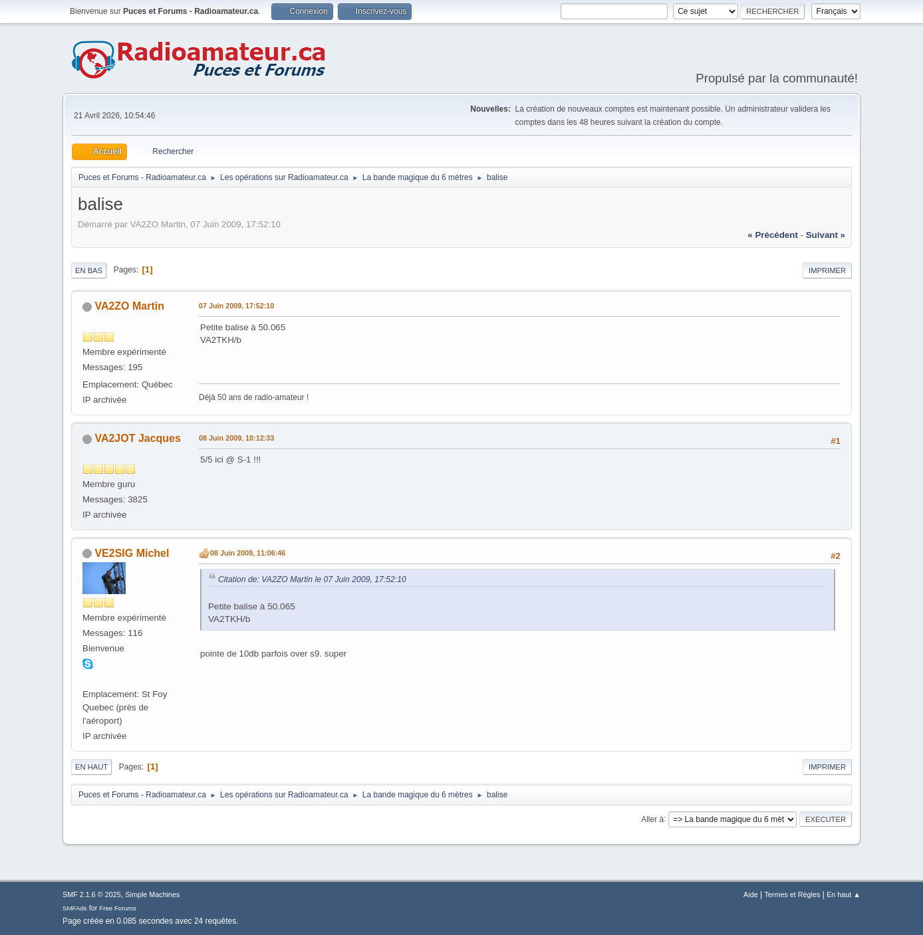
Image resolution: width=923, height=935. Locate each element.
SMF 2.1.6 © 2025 (92, 894)
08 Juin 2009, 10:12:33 (236, 438)
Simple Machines (152, 894)
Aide (750, 894)
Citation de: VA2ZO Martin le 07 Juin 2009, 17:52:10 (312, 579)
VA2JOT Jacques (137, 438)
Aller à (652, 818)
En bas (88, 270)
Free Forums (117, 908)
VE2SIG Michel (131, 553)
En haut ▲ (843, 894)
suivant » (825, 235)
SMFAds (75, 908)
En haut (91, 767)
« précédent (772, 235)
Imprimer (827, 270)
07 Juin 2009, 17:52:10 (236, 306)
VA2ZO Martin (129, 306)
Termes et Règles (792, 894)
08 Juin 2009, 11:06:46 (247, 553)
